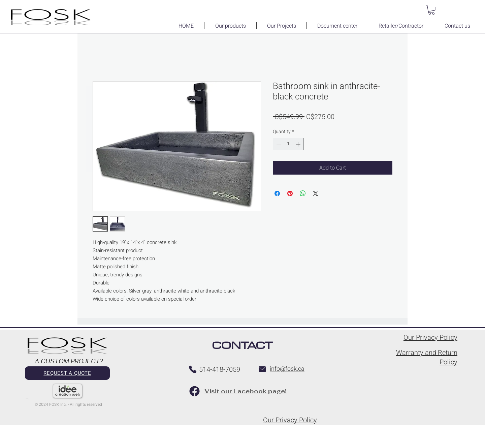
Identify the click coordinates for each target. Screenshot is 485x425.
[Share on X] (316, 193)
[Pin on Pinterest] (290, 193)
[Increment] (298, 144)
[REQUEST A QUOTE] (67, 373)
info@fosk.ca (287, 368)
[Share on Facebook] (277, 193)
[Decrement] (278, 144)
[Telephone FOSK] (192, 369)
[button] (431, 10)
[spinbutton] (288, 144)
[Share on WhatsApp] (303, 193)
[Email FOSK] (262, 369)
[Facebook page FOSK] (194, 391)
